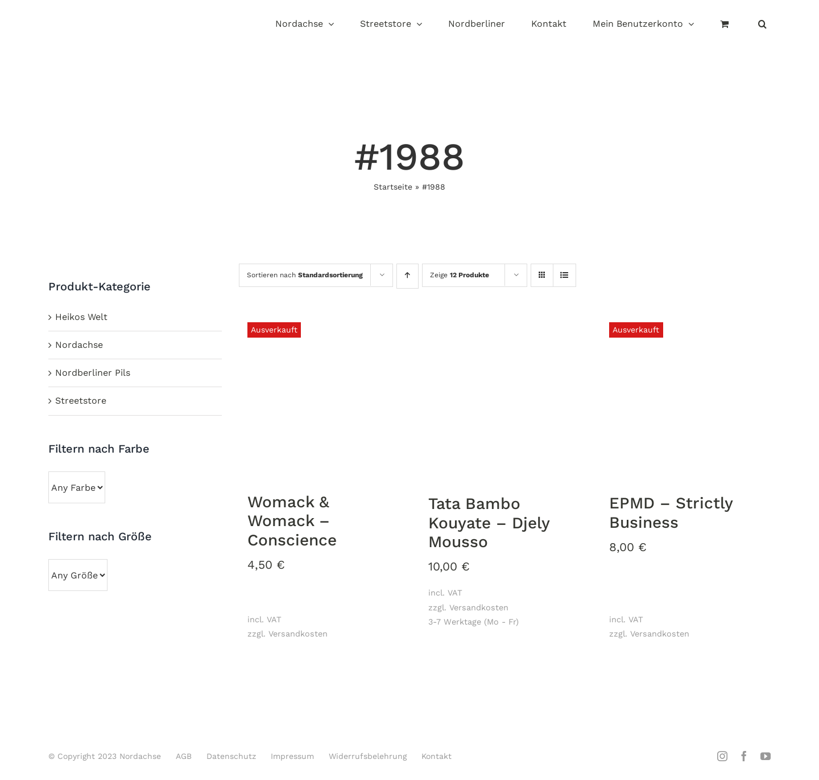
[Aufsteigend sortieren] (407, 276)
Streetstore (80, 400)
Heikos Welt (81, 316)
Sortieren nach (305, 275)
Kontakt (436, 756)
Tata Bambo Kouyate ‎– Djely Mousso (489, 522)
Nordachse (79, 344)
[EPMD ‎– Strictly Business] (685, 396)
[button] (762, 25)
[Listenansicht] (564, 276)
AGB (184, 756)
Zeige (459, 275)
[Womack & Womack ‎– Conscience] (323, 396)
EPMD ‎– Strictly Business (671, 513)
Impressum (292, 756)
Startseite (393, 186)
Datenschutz (231, 756)
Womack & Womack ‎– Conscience (292, 520)
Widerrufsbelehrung (368, 756)
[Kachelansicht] (542, 265)
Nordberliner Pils (92, 372)
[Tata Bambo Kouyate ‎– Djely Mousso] (504, 397)
